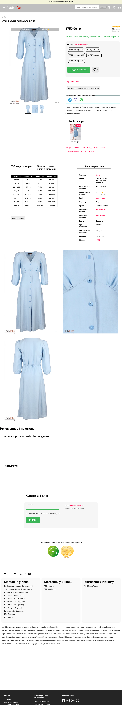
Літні (85, 151)
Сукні (70, 148)
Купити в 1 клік (73, 82)
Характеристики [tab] (94, 166)
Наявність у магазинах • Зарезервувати (83, 88)
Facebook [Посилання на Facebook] (63, 700)
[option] (28, 109)
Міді (90, 148)
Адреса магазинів (11, 702)
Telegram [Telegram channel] (73, 700)
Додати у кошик (79, 70)
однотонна (100, 215)
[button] (5, 7)
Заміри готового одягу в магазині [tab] (46, 167)
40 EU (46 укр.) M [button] (94, 55)
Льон (98, 175)
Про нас (7, 696)
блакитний (100, 198)
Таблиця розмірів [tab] (21, 166)
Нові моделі (100, 148)
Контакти (7, 700)
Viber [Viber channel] (78, 700)
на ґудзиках (101, 209)
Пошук (103, 7)
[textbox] (87, 7)
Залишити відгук (18, 218)
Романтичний (73, 151)
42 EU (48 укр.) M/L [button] (76, 61)
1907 (98, 240)
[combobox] (91, 7)
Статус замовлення (41, 702)
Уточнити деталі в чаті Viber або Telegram (43, 514)
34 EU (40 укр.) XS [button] (76, 50)
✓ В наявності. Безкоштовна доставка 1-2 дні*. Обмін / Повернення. (92, 37)
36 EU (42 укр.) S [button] (92, 50)
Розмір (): (77, 44)
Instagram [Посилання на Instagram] (68, 700)
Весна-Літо (80, 148)
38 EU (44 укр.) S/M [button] (76, 55)
